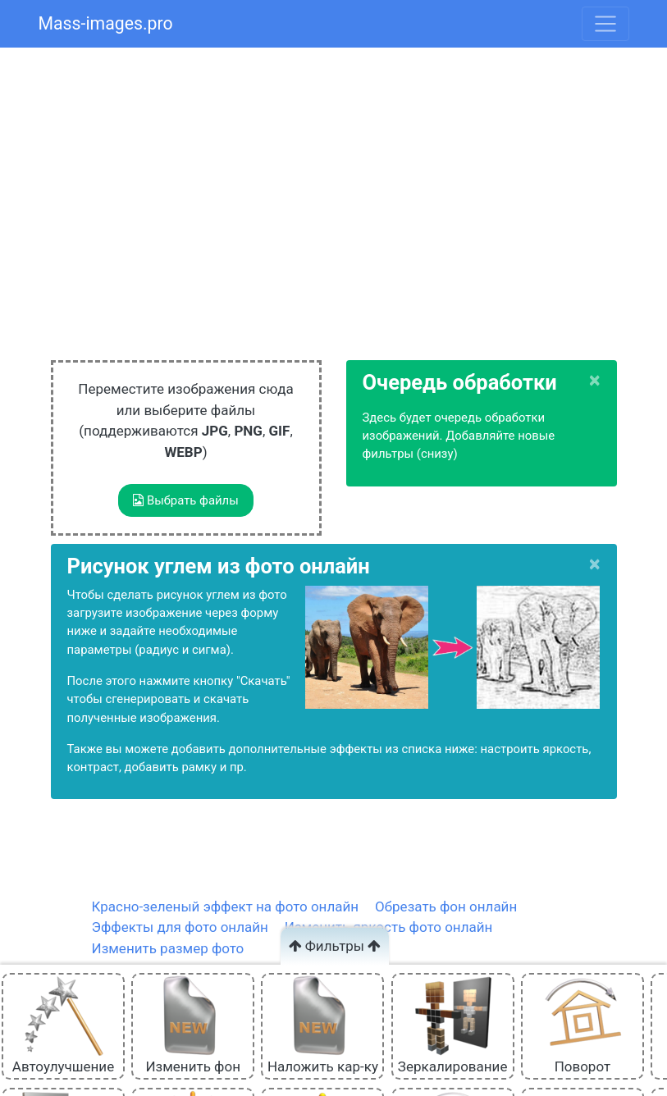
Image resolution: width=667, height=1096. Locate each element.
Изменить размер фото (168, 948)
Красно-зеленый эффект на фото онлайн (225, 906)
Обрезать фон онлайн (446, 906)
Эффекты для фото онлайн (180, 927)
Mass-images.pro (106, 23)
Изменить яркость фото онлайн (389, 927)
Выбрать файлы (185, 500)
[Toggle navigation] (605, 24)
